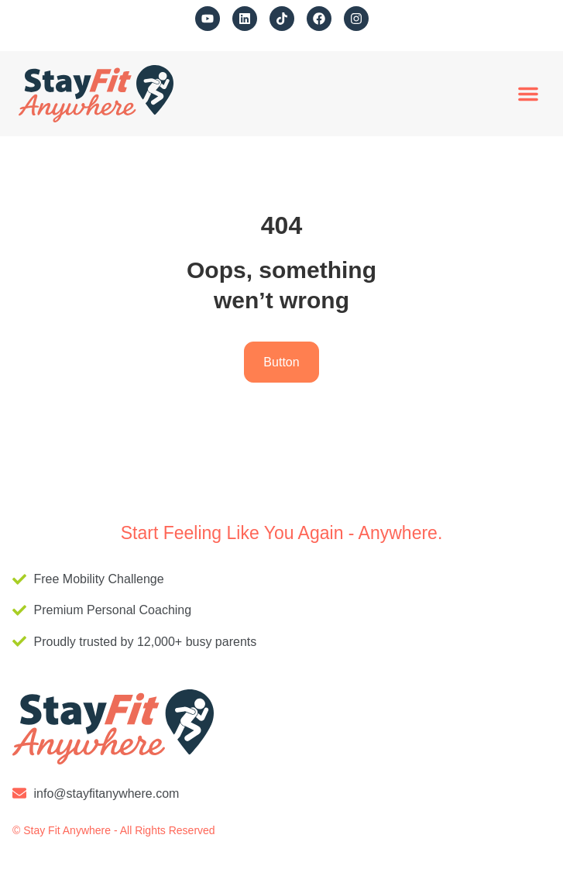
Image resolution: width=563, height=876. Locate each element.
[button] (528, 93)
